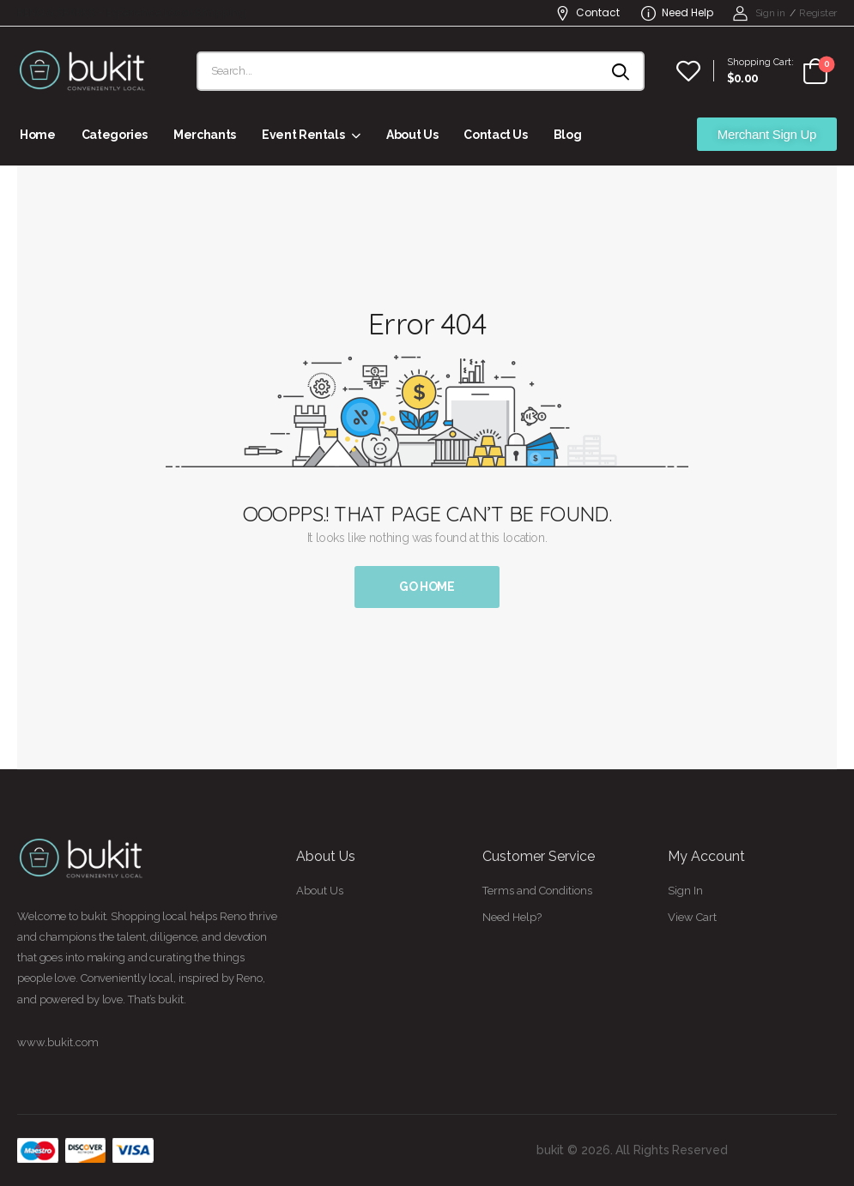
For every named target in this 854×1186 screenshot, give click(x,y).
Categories (115, 134)
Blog (568, 134)
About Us (412, 134)
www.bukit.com (58, 1042)
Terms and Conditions (537, 890)
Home (38, 134)
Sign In (685, 890)
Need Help (677, 12)
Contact (587, 12)
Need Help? (512, 917)
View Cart (692, 917)
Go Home (427, 586)
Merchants (204, 134)
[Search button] (622, 71)
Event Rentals (303, 134)
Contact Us (495, 134)
